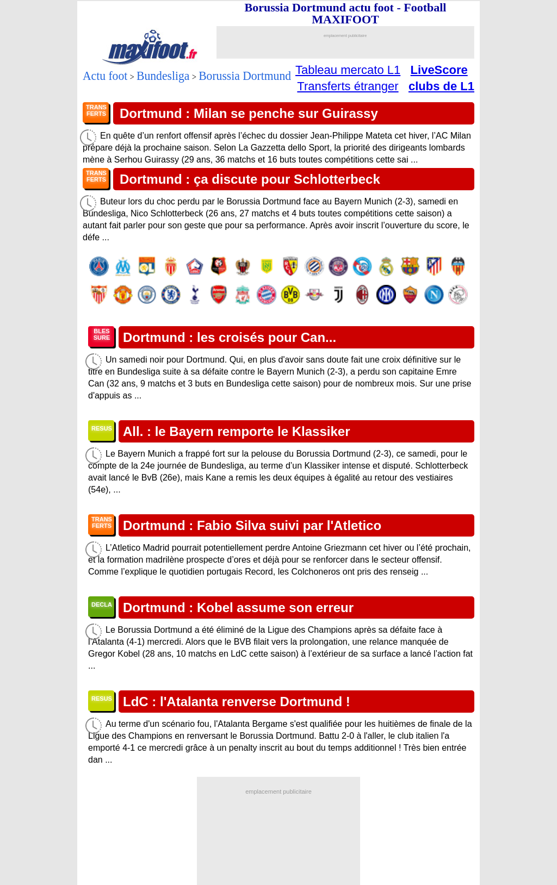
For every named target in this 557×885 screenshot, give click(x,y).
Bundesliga (163, 75)
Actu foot (105, 75)
